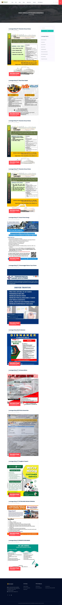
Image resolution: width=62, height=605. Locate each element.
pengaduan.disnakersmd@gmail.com (13, 591)
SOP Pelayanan (38, 586)
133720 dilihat (17, 503)
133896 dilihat (17, 542)
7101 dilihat (17, 82)
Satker (20, 2)
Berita (24, 2)
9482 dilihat (17, 170)
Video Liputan (25, 589)
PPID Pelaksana (40, 2)
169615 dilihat (17, 267)
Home (12, 2)
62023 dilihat (17, 331)
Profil (16, 2)
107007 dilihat (17, 219)
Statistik (34, 2)
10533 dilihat (17, 122)
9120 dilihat (17, 30)
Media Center (29, 2)
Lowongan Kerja (47, 586)
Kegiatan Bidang (25, 586)
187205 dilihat (17, 412)
